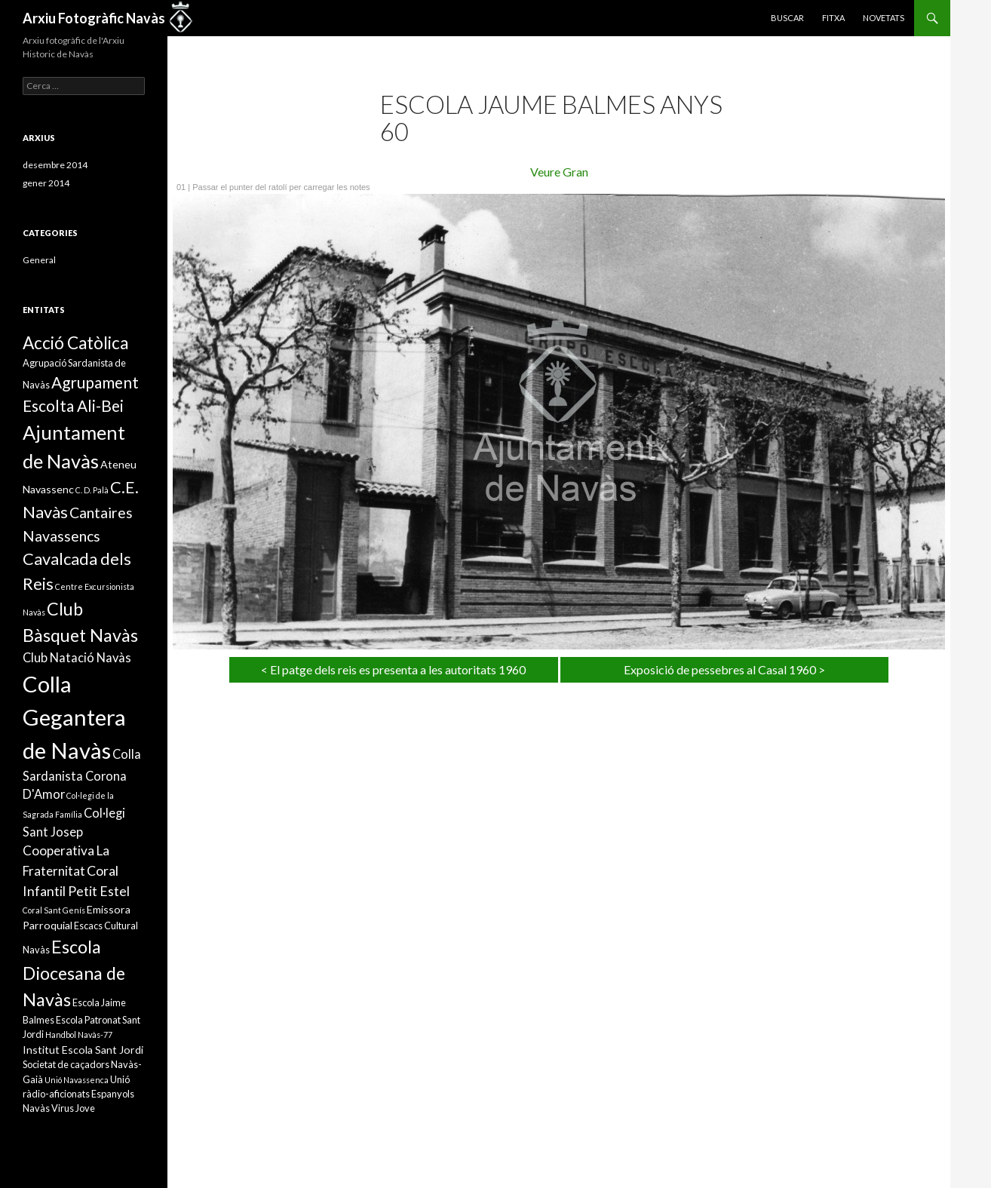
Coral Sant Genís (54, 910)
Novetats (883, 18)
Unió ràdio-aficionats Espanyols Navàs (78, 1093)
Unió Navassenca (76, 1080)
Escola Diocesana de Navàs (74, 973)
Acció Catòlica (75, 343)
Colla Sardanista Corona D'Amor (82, 774)
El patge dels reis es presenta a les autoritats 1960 (398, 669)
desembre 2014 (55, 164)
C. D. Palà (92, 490)
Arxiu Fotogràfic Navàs (94, 18)
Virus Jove (73, 1108)
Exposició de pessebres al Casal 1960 (720, 669)
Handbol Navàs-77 (78, 1034)
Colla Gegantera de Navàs (74, 717)
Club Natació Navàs (77, 657)
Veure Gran (559, 171)
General (39, 260)
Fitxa (833, 18)
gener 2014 (46, 183)
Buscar (787, 18)
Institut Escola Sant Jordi (83, 1049)
